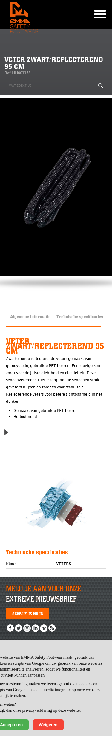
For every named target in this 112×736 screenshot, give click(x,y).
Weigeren (48, 724)
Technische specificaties (79, 316)
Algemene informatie (30, 316)
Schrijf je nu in (27, 613)
